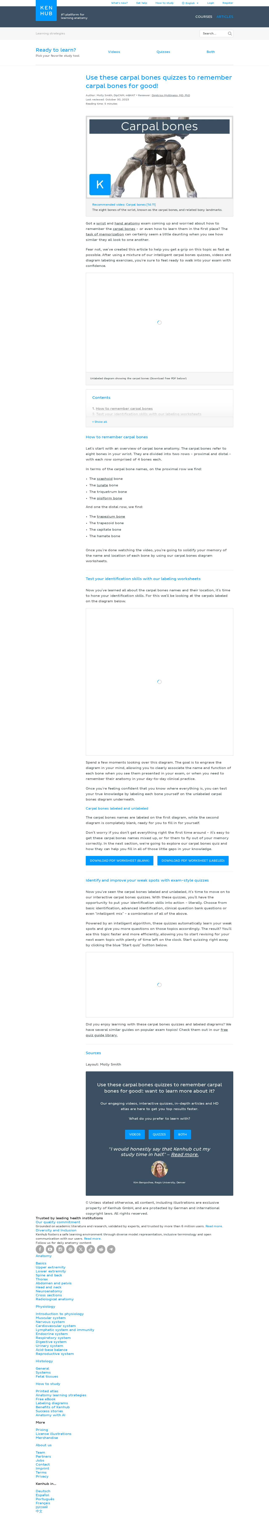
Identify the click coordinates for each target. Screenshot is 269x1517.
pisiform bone (109, 498)
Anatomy (44, 1256)
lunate (102, 485)
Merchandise (47, 1438)
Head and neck (48, 1287)
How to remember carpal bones (124, 408)
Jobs (40, 1460)
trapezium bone (111, 516)
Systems (43, 1372)
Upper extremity (51, 1267)
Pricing (42, 1430)
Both (211, 52)
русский (41, 1507)
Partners (43, 1456)
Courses (203, 16)
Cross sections (49, 1295)
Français (43, 1503)
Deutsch (43, 1491)
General (42, 1368)
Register (228, 3)
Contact (43, 1464)
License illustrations (53, 1434)
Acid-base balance (51, 1350)
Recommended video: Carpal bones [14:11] (124, 204)
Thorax (42, 1279)
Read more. (184, 1154)
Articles (224, 16)
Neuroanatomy (49, 1291)
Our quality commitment (58, 1222)
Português (45, 1499)
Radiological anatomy (55, 1299)
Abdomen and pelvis (54, 1283)
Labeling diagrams (52, 1403)
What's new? (119, 3)
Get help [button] (141, 3)
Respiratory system (53, 1338)
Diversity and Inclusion (56, 1230)
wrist (101, 223)
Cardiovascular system (56, 1326)
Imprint (42, 1468)
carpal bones (124, 229)
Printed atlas (47, 1391)
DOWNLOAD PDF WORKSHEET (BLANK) (119, 860)
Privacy (42, 1476)
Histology (44, 1361)
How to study (165, 3)
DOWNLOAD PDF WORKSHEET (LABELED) (193, 860)
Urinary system (49, 1346)
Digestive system (51, 1342)
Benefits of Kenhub (53, 1407)
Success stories (49, 1411)
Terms (41, 1472)
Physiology (45, 1306)
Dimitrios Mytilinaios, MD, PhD (171, 95)
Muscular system (51, 1318)
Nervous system (50, 1322)
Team (40, 1452)
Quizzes (163, 52)
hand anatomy (127, 223)
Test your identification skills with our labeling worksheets (149, 414)
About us (44, 1445)
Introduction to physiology (60, 1314)
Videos (114, 52)
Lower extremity (51, 1271)
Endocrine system (52, 1334)
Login (210, 3)
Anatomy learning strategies (61, 1395)
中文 (39, 1511)
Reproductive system (55, 1354)
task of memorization (105, 234)
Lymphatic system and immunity (65, 1330)
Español (42, 1495)
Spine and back (49, 1275)
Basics (41, 1263)
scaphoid (105, 478)
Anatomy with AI (50, 1415)
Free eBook (45, 1399)
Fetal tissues (47, 1376)
